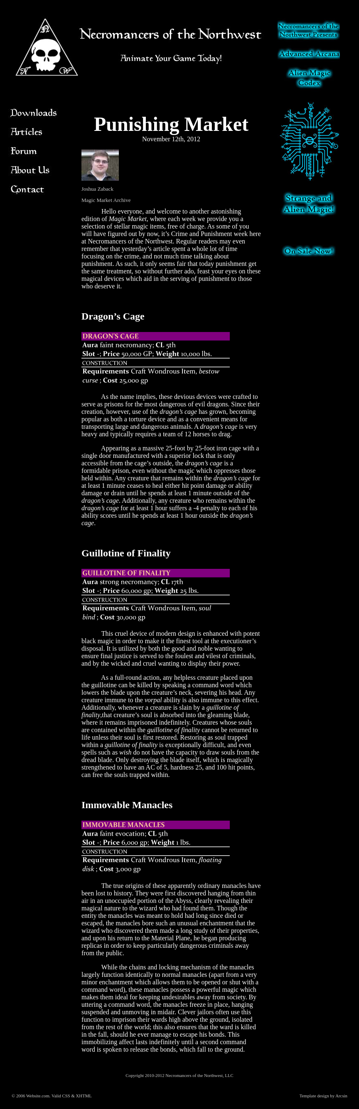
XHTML (84, 1095)
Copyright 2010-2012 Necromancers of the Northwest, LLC (179, 1075)
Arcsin (341, 1095)
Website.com (37, 1095)
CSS (66, 1095)
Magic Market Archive (105, 200)
